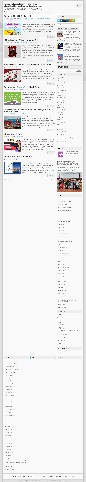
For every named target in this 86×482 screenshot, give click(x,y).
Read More (51, 36)
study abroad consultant (45, 18)
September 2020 (61, 132)
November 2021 (60, 107)
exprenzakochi (20, 18)
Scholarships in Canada (63, 256)
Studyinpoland (61, 296)
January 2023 (60, 100)
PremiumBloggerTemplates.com (49, 480)
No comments (29, 42)
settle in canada (61, 259)
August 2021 (60, 112)
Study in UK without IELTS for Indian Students (18, 156)
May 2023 (59, 95)
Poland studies (61, 250)
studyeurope (61, 293)
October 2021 (60, 110)
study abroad (37, 18)
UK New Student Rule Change (13, 134)
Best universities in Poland (64, 199)
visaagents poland (62, 307)
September (62, 340)
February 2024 (60, 85)
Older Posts (52, 179)
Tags (66, 28)
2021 (60, 324)
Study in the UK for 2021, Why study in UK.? (18, 16)
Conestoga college (62, 216)
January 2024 (60, 87)
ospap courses (61, 244)
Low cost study (27, 18)
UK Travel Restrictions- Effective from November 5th (20, 40)
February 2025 (60, 82)
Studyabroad (7, 20)
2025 (60, 315)
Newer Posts (7, 179)
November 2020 (60, 127)
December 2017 (60, 134)
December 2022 (60, 102)
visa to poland (61, 304)
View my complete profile (72, 153)
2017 (60, 344)
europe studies (61, 219)
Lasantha (40, 480)
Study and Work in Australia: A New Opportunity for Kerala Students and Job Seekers (73, 45)
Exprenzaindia (61, 227)
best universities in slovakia (64, 201)
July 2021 (59, 115)
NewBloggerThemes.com (62, 480)
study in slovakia (62, 281)
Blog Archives (74, 28)
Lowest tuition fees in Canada (65, 241)
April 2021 (59, 117)
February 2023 (60, 97)
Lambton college (62, 236)
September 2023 (61, 90)
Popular (60, 28)
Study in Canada (61, 270)
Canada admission (62, 204)
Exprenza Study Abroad (73, 151)
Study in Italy (19, 113)
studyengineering (62, 290)
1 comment (14, 20)
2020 (60, 327)
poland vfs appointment (63, 253)
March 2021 (59, 119)
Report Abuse (62, 141)
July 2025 (59, 80)
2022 (60, 322)
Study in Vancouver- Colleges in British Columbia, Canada (22, 87)
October (62, 338)
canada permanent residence (64, 210)
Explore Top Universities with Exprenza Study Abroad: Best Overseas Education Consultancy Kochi (23, 4)
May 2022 (59, 105)
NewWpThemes (27, 480)
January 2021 (60, 124)
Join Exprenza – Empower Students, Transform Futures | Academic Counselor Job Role (72, 33)
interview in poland (62, 233)
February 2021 (60, 122)
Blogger (72, 138)
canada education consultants (65, 207)
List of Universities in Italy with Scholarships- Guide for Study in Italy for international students (27, 110)
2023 (60, 319)
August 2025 (60, 78)
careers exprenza (62, 213)
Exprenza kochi (61, 224)
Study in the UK (20, 42)
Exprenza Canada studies (64, 221)
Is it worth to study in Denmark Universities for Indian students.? (72, 55)
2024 (60, 317)
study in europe (61, 273)
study (32, 18)
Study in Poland (61, 279)
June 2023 (59, 92)
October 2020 (60, 129)
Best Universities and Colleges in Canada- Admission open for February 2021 (28, 64)
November (62, 329)
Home (78, 5)
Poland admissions (62, 247)
